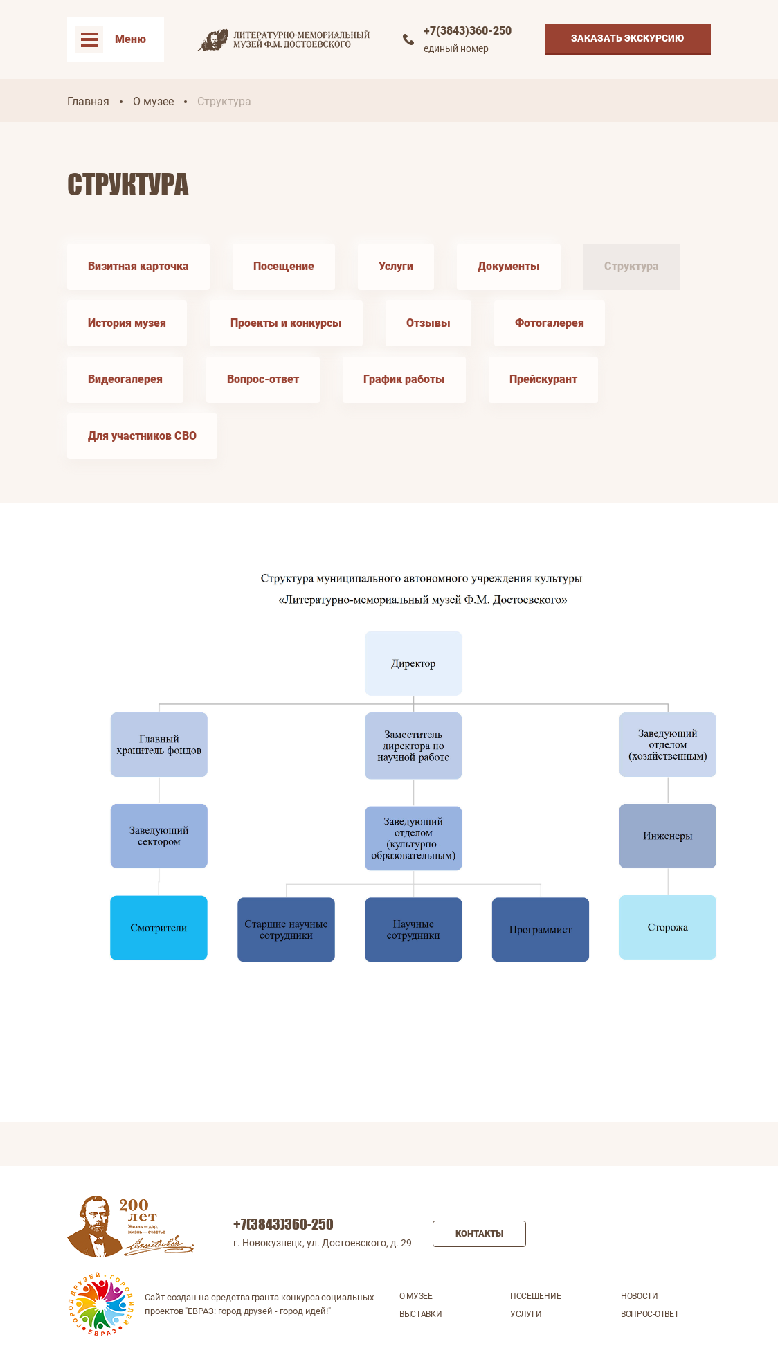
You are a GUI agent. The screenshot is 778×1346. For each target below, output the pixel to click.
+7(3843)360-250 (468, 30)
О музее (153, 101)
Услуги (396, 266)
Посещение (283, 266)
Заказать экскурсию (628, 38)
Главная (88, 101)
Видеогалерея (125, 379)
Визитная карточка (138, 266)
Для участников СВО (142, 435)
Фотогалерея (549, 323)
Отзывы (428, 323)
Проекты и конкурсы (286, 323)
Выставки (420, 1314)
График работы (404, 379)
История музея (127, 323)
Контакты (479, 1233)
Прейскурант (543, 379)
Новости (639, 1296)
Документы (509, 266)
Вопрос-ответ (263, 379)
